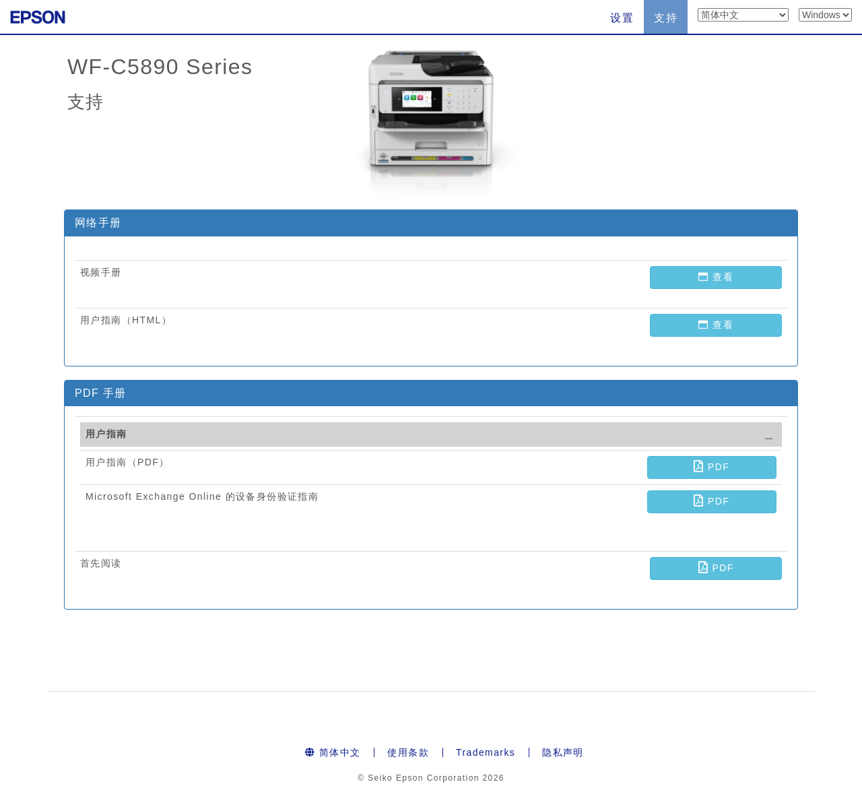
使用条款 (408, 752)
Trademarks (485, 752)
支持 (665, 18)
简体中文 (332, 752)
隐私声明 (563, 752)
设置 (622, 18)
